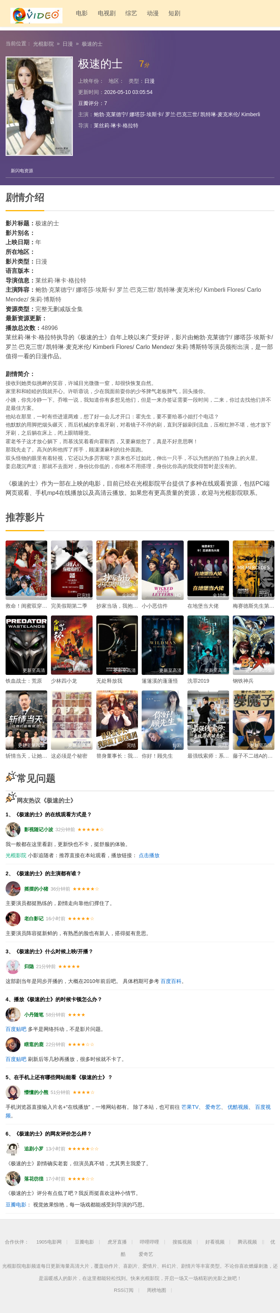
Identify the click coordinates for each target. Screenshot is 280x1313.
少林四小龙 (64, 680)
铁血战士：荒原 (24, 680)
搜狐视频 (182, 1241)
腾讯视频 (247, 1241)
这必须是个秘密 (69, 755)
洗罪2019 (198, 680)
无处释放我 (109, 680)
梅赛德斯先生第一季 (256, 605)
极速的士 (92, 43)
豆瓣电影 (16, 1204)
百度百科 (171, 981)
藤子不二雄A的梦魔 (255, 755)
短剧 (164, 15)
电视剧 (97, 15)
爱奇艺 (213, 1107)
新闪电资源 (22, 170)
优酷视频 (238, 1107)
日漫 (67, 43)
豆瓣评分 (88, 102)
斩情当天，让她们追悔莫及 (37, 755)
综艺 (121, 15)
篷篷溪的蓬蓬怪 (160, 680)
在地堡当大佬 (203, 605)
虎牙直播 (117, 1241)
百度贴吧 (16, 1029)
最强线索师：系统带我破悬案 (221, 755)
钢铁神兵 (243, 680)
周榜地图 (156, 1290)
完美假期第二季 (69, 605)
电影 (73, 15)
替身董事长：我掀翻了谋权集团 (132, 755)
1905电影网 (49, 1241)
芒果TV (190, 1107)
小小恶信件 (155, 605)
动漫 (142, 15)
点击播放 (149, 855)
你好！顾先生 (157, 755)
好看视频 (215, 1241)
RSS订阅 (123, 1290)
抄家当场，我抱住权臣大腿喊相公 (135, 605)
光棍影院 (43, 43)
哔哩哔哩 (149, 1241)
